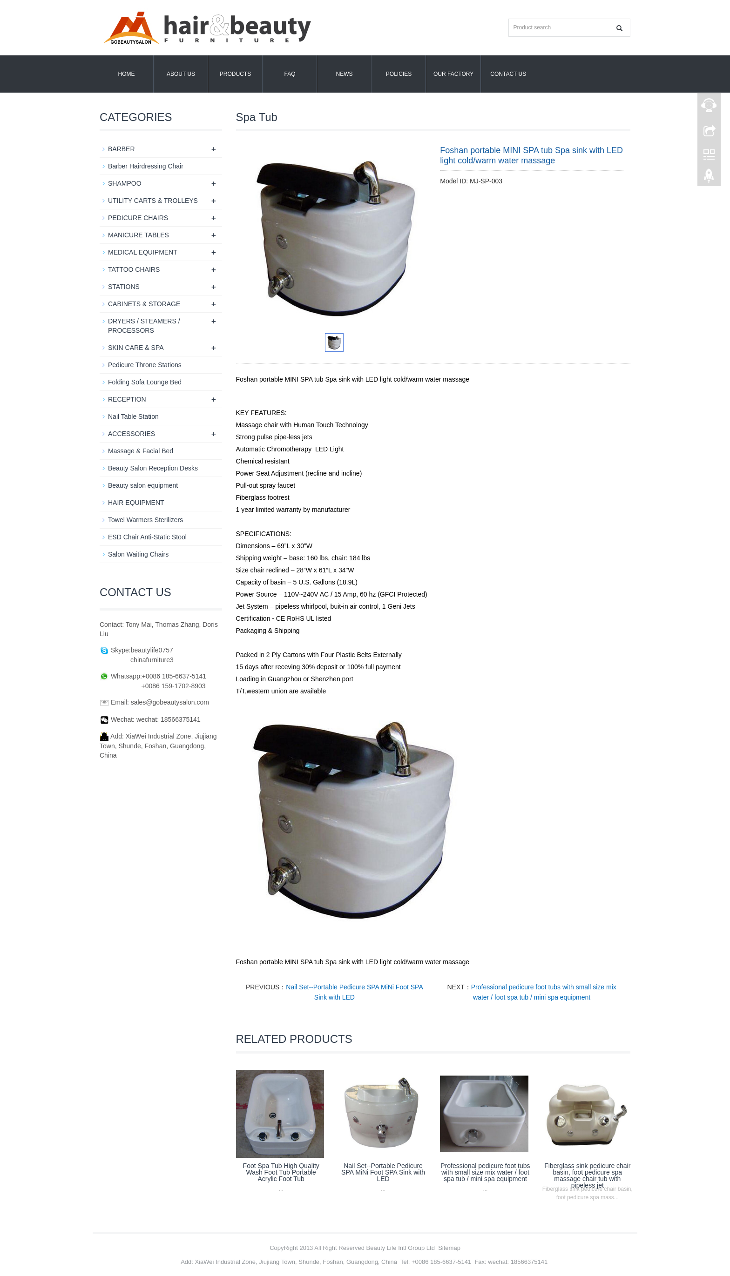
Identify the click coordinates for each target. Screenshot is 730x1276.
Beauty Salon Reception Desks (153, 468)
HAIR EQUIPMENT (136, 502)
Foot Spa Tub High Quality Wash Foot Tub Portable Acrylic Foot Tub (281, 1172)
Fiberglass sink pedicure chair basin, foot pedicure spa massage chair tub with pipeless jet (587, 1175)
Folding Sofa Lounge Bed (145, 382)
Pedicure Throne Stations (145, 365)
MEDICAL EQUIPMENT (142, 252)
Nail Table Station (133, 416)
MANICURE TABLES (138, 235)
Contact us (508, 74)
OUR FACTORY (453, 74)
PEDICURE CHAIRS (138, 218)
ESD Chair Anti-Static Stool (147, 537)
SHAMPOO (125, 183)
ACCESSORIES (131, 433)
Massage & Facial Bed (140, 451)
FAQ (289, 74)
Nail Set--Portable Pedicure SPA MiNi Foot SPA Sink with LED (383, 1172)
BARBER (121, 149)
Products (235, 74)
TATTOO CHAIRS (134, 269)
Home (126, 74)
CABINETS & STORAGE (144, 304)
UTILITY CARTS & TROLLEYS (153, 200)
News (344, 74)
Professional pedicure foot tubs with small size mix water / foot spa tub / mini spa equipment (485, 1172)
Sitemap (449, 1247)
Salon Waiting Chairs (138, 554)
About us (181, 74)
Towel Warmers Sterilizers (145, 520)
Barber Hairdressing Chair (145, 166)
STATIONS (124, 286)
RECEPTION (127, 399)
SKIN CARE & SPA (136, 347)
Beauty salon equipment (143, 485)
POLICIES (399, 74)
